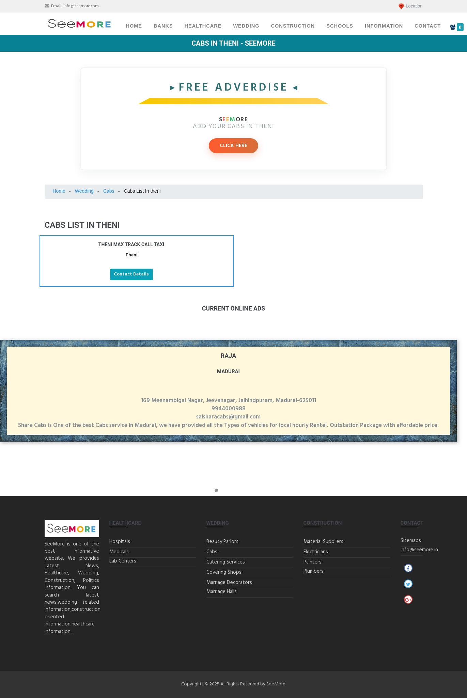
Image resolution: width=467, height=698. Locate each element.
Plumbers (313, 571)
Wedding (246, 26)
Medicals (119, 552)
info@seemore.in (419, 549)
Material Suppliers (323, 541)
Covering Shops (224, 572)
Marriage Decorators (229, 582)
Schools (339, 26)
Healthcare (203, 26)
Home (134, 26)
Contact (428, 26)
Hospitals (119, 541)
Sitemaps (411, 540)
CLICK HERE (233, 145)
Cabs (211, 552)
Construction (293, 26)
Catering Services (225, 562)
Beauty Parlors (222, 541)
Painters (312, 562)
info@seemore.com (81, 6)
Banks (163, 26)
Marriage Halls (221, 591)
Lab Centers (122, 561)
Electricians (315, 552)
